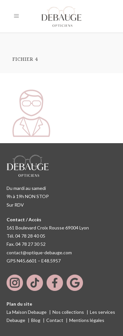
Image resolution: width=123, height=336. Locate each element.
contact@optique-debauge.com (39, 252)
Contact (54, 320)
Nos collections (68, 312)
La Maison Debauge (27, 312)
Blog (35, 320)
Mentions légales (86, 320)
